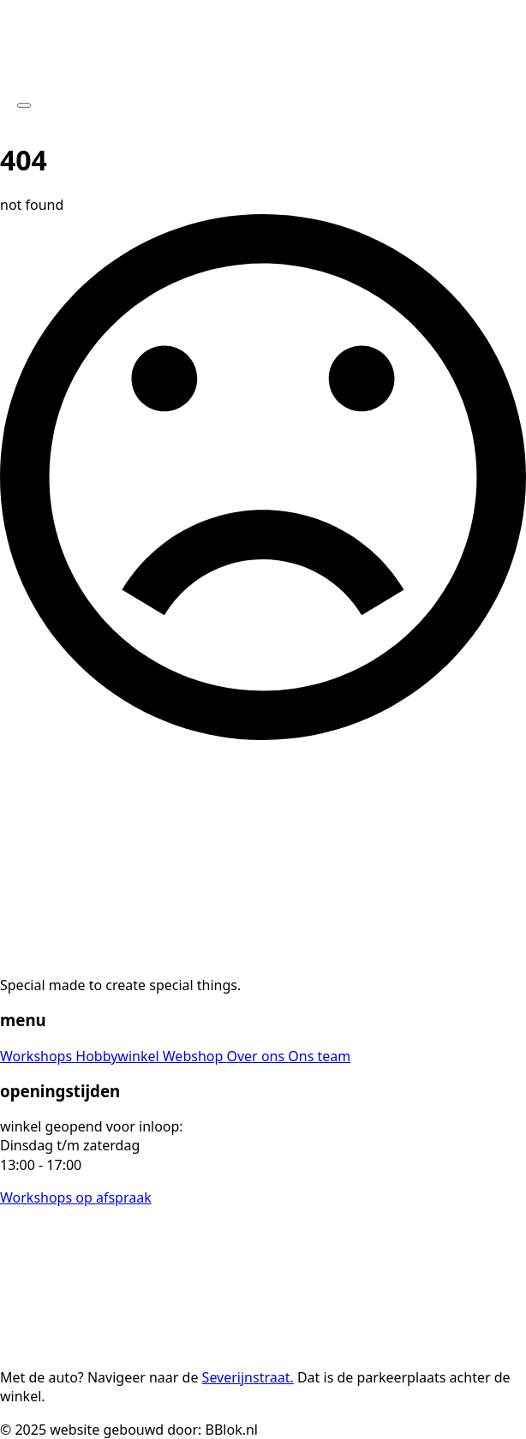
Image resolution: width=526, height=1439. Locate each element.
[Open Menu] (24, 105)
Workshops (37, 1056)
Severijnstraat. (248, 1377)
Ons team (319, 1056)
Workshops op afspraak (76, 1197)
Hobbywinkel (119, 1056)
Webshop (195, 1056)
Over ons (257, 1056)
